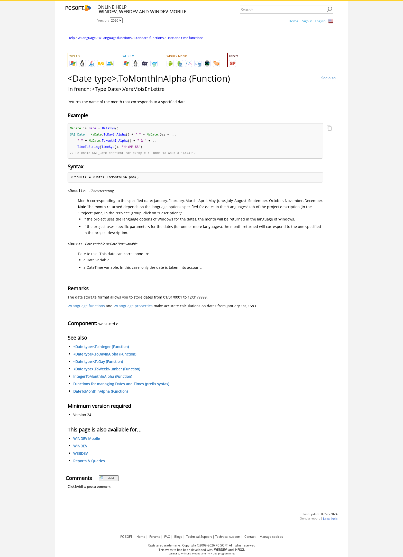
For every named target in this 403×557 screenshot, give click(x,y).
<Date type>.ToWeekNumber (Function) (106, 370)
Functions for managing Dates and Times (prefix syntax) (121, 385)
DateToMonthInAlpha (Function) (100, 392)
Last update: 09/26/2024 (320, 515)
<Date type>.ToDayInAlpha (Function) (104, 355)
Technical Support (199, 536)
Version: (103, 20)
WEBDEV (80, 454)
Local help (330, 520)
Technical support (227, 536)
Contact (249, 536)
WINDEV (80, 447)
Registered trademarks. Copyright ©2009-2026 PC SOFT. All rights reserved (201, 545)
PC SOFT (126, 536)
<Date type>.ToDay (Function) (98, 362)
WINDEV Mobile (86, 439)
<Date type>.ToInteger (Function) (101, 347)
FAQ (167, 536)
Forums (154, 536)
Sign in (307, 21)
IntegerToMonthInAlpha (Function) (102, 377)
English (320, 21)
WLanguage (87, 37)
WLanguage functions (115, 37)
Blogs (178, 536)
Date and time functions (185, 37)
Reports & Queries (89, 462)
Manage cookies (271, 536)
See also (328, 77)
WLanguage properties (133, 307)
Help (71, 37)
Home (293, 21)
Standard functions (149, 37)
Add (106, 479)
